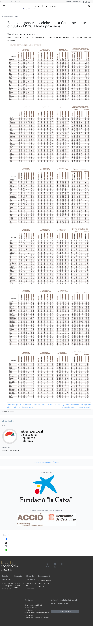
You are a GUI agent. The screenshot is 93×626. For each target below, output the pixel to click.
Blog (8, 2)
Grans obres (30, 589)
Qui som (2, 2)
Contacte (13, 2)
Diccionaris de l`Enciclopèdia (7, 585)
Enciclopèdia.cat (44, 580)
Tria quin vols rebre (65, 611)
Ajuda (20, 2)
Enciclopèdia (7, 589)
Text (15, 580)
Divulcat (68, 1)
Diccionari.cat (77, 1)
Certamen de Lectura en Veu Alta (19, 585)
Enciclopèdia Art (31, 585)
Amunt (48, 405)
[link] (46, 412)
